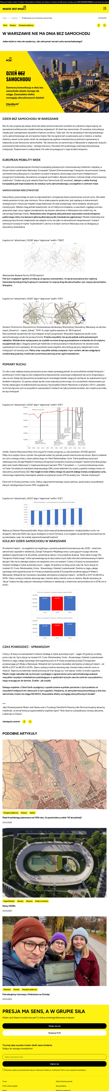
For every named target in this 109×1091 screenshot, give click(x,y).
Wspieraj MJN (54, 1033)
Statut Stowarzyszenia (64, 1081)
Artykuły (14, 18)
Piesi (5, 25)
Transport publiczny (26, 25)
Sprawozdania (61, 1086)
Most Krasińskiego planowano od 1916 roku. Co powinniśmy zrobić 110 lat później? (42, 817)
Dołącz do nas (54, 1026)
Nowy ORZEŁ (9, 906)
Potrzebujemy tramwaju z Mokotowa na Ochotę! (26, 994)
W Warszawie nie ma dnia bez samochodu (37, 18)
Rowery (13, 25)
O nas (4, 1081)
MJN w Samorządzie (10, 1086)
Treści (4, 18)
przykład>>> (71, 465)
